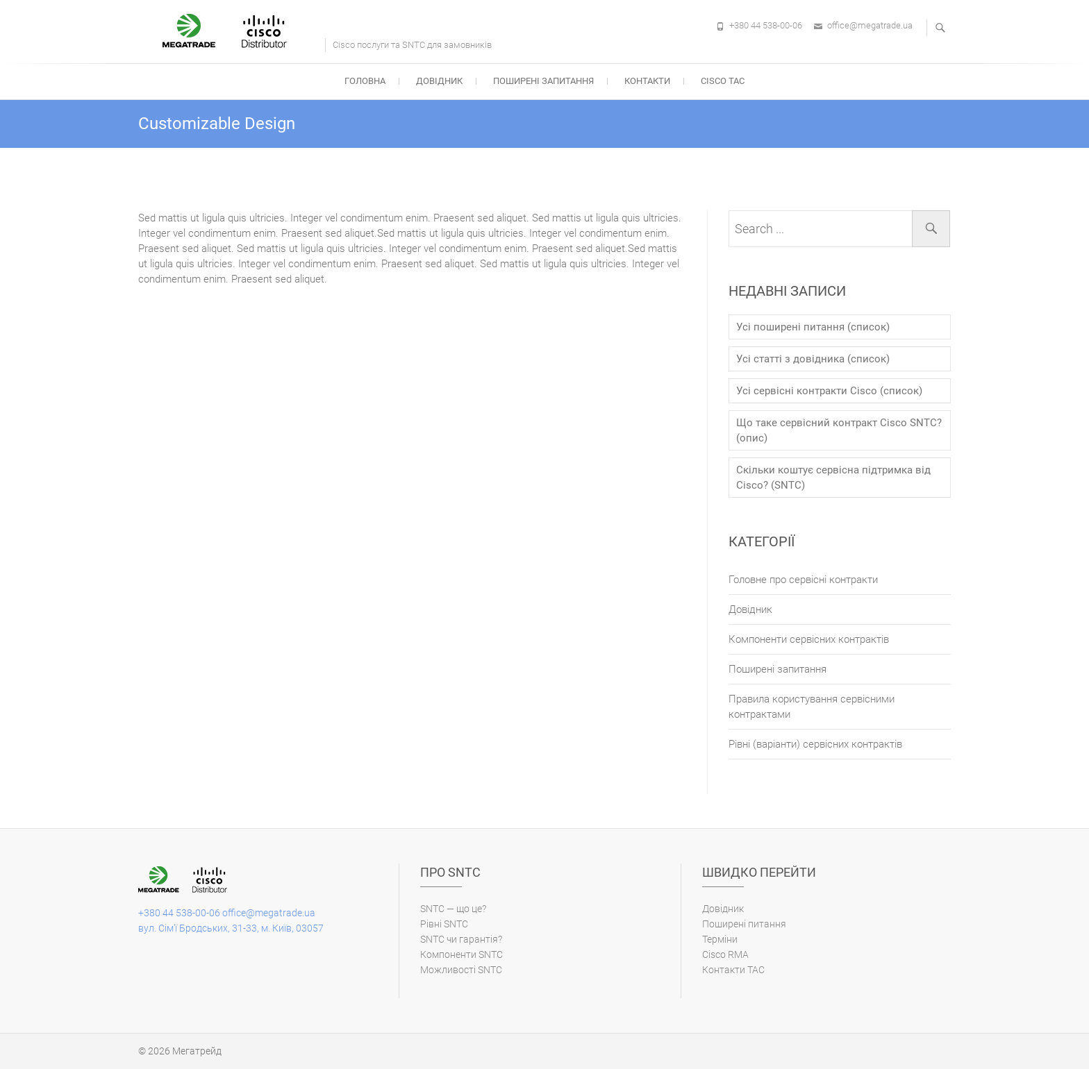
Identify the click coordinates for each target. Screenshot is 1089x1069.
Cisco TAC (723, 81)
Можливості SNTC (461, 969)
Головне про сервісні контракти (803, 579)
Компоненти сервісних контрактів (809, 639)
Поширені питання (744, 923)
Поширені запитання (543, 81)
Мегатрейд (197, 1051)
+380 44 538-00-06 (765, 25)
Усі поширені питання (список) (813, 327)
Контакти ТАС (733, 969)
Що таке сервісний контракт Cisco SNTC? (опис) (839, 430)
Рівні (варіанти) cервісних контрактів (815, 744)
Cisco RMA (725, 954)
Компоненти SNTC (461, 954)
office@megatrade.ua (870, 25)
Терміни (720, 939)
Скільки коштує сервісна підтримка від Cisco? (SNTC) (833, 477)
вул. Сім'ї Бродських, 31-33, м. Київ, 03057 (231, 928)
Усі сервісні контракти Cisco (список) (829, 391)
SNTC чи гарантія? (461, 939)
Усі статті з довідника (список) (813, 359)
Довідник (439, 81)
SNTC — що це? (453, 908)
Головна (364, 81)
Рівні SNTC (444, 923)
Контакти (647, 81)
